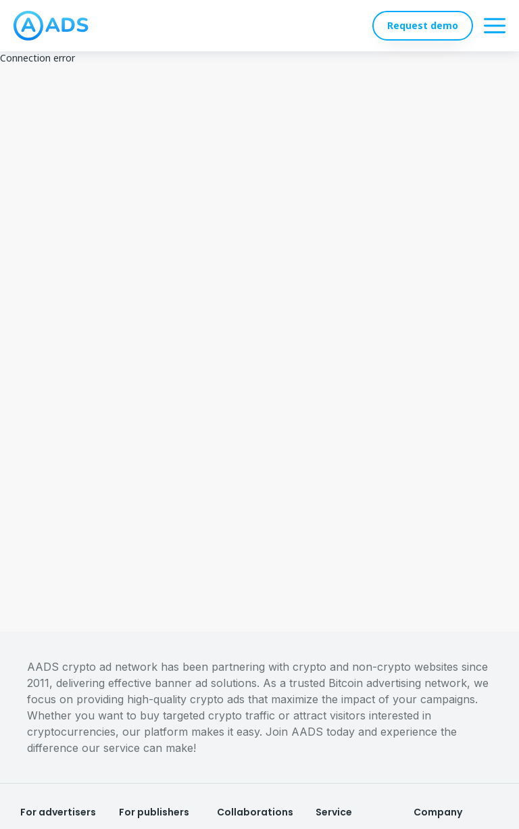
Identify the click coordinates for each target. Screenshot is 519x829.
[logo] (51, 26)
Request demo (422, 25)
